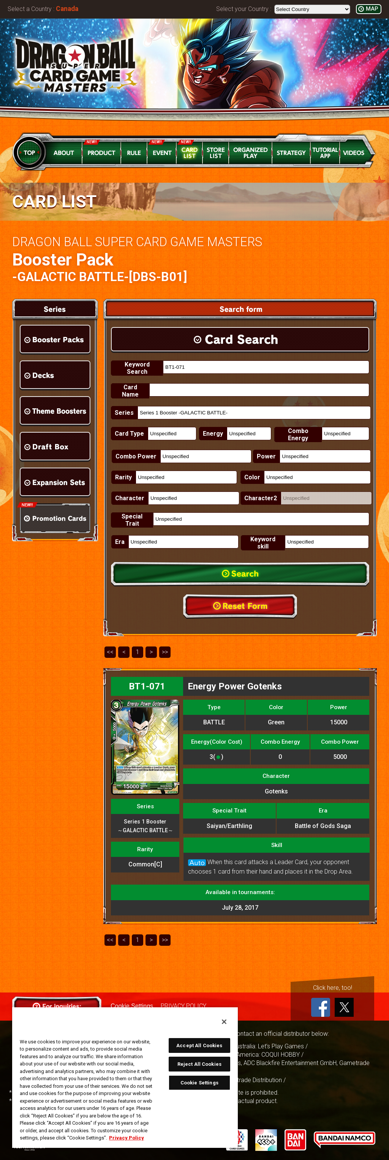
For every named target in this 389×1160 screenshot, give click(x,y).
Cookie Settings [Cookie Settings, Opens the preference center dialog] (199, 1083)
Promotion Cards (55, 518)
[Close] (224, 1021)
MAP (372, 9)
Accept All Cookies (199, 1045)
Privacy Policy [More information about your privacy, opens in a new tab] (126, 1138)
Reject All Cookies (199, 1064)
